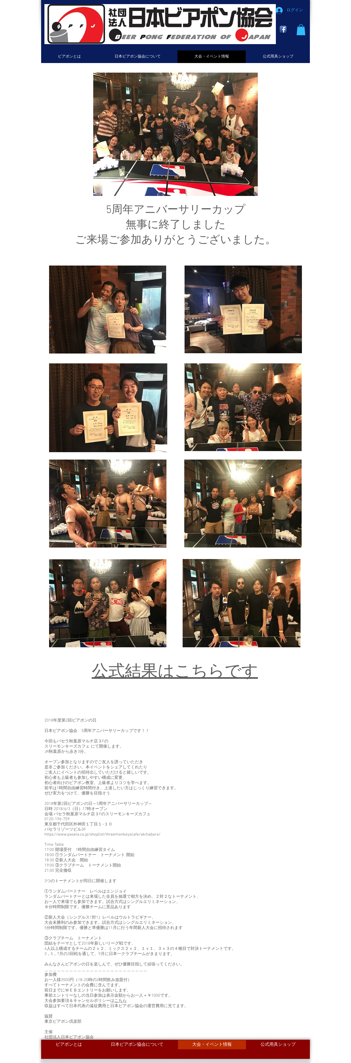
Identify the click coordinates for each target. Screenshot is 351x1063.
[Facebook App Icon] (283, 29)
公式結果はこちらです (175, 672)
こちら (120, 1000)
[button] (300, 29)
